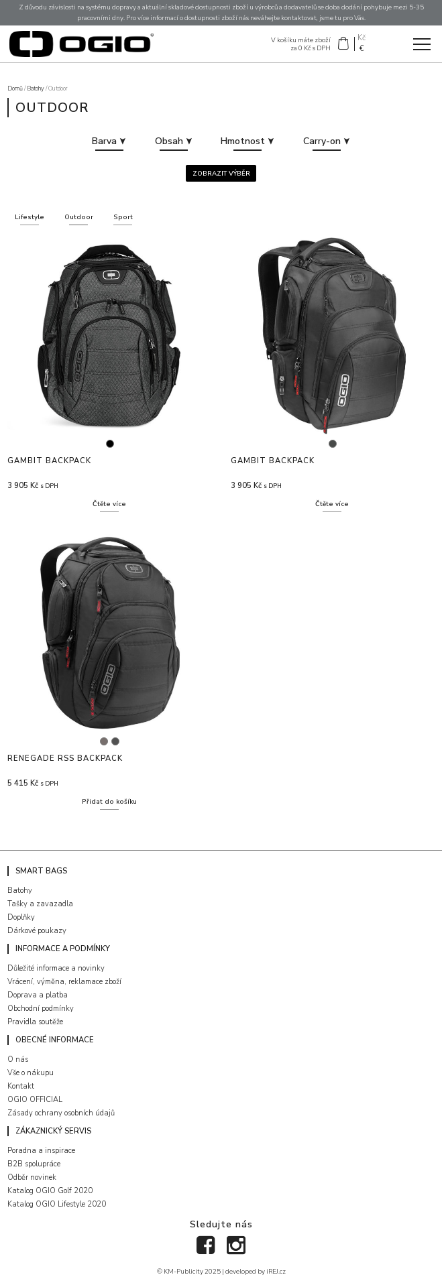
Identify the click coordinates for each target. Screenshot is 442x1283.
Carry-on (326, 141)
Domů (15, 88)
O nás (17, 1059)
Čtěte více (109, 503)
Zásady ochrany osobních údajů (61, 1113)
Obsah (173, 141)
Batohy (35, 88)
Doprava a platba (37, 995)
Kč (361, 38)
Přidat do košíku (109, 801)
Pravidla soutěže (35, 1022)
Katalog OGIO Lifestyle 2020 (56, 1204)
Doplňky (21, 917)
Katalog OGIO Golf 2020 (50, 1191)
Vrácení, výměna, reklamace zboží (64, 982)
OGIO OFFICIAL (34, 1100)
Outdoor (78, 216)
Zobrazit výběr (221, 173)
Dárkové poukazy (36, 931)
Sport (123, 216)
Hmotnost (247, 141)
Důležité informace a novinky (56, 968)
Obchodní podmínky (40, 1008)
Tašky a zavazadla (40, 904)
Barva (109, 141)
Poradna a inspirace (41, 1151)
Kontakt (20, 1086)
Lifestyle (29, 216)
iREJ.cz (276, 1271)
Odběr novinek (31, 1177)
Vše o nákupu (30, 1073)
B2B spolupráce (33, 1164)
